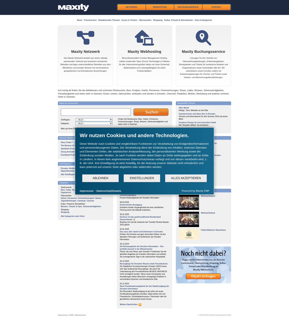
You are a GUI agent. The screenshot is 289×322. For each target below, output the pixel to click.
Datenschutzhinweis (108, 190)
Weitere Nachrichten (129, 304)
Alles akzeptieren (186, 178)
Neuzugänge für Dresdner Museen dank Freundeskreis (144, 264)
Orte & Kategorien (203, 20)
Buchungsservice (188, 7)
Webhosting (160, 7)
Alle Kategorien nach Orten (73, 216)
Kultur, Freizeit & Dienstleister (178, 20)
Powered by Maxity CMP (195, 190)
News (79, 20)
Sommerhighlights (128, 195)
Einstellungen (142, 178)
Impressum (63, 315)
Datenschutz (80, 315)
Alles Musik (184, 108)
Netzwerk (131, 7)
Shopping (158, 20)
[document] (144, 153)
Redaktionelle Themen (109, 20)
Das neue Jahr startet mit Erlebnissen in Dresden (141, 232)
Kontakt (216, 7)
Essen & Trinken (129, 20)
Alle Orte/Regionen (69, 174)
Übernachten (145, 20)
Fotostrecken (90, 20)
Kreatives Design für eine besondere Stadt (197, 123)
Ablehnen (100, 178)
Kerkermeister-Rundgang (131, 205)
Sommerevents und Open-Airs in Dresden (197, 114)
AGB (71, 315)
